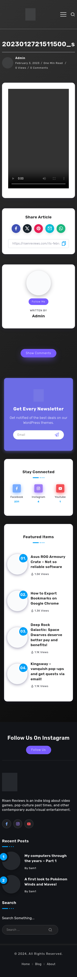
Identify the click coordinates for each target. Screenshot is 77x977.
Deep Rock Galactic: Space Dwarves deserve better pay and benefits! (46, 635)
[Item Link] (17, 564)
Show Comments (38, 353)
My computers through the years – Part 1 (46, 858)
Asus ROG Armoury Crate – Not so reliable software (48, 562)
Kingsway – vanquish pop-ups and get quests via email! (48, 671)
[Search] (30, 929)
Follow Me (38, 301)
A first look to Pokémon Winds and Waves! (46, 881)
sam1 (32, 868)
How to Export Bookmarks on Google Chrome (45, 598)
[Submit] (50, 930)
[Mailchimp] (56, 435)
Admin (20, 58)
